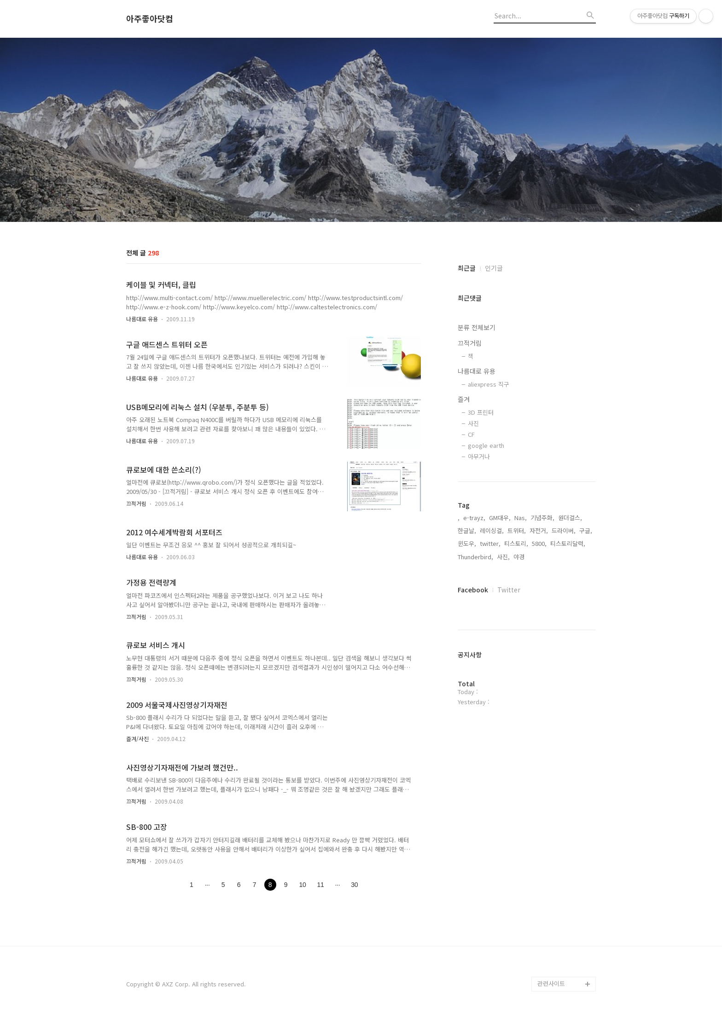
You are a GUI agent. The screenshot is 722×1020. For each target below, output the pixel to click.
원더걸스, (570, 517)
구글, (585, 530)
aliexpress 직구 (488, 384)
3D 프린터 (481, 412)
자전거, (539, 530)
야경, (519, 556)
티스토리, (516, 543)
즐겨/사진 (137, 738)
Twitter (508, 589)
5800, (539, 543)
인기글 (494, 267)
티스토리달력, (567, 543)
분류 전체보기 (476, 327)
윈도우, (467, 543)
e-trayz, (474, 517)
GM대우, (500, 517)
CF (471, 434)
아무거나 (479, 456)
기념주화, (542, 517)
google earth (486, 445)
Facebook (473, 589)
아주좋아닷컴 (149, 19)
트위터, (516, 530)
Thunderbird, (475, 556)
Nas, (520, 517)
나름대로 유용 (142, 319)
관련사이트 (551, 983)
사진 (473, 423)
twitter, (490, 543)
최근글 (467, 267)
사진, (503, 556)
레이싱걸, (492, 530)
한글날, (467, 530)
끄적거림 (136, 503)
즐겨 (464, 399)
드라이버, (564, 530)
